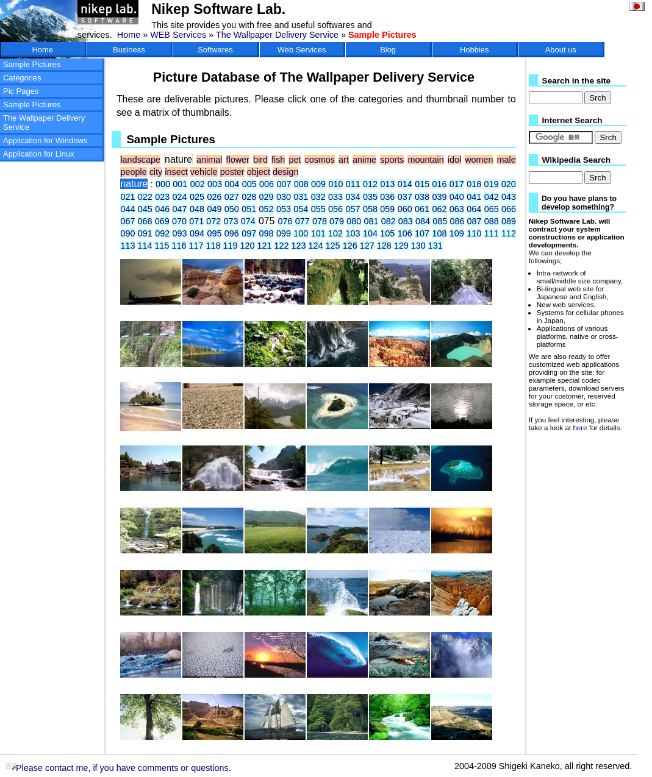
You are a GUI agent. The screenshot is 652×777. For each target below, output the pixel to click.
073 (231, 221)
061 (422, 209)
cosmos (319, 160)
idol (454, 160)
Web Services (302, 49)
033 (335, 197)
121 (264, 245)
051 (249, 209)
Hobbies (474, 49)
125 (333, 245)
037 (405, 197)
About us (560, 49)
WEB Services (178, 35)
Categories (22, 77)
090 (127, 233)
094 (197, 233)
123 (299, 245)
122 (281, 245)
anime (364, 160)
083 (405, 221)
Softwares (215, 49)
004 (231, 184)
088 (491, 221)
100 (300, 233)
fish (278, 160)
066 (508, 209)
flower (237, 160)
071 (196, 221)
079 (336, 221)
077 (302, 221)
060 (405, 209)
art (344, 160)
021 (127, 197)
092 (162, 233)
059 (387, 209)
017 (457, 184)
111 (491, 233)
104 (370, 233)
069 (162, 221)
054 (300, 209)
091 (145, 233)
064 (474, 209)
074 (248, 221)
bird (260, 160)
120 (247, 245)
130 (418, 245)
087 (474, 221)
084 (422, 221)
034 (353, 197)
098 (266, 233)
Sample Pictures (31, 64)
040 (457, 197)
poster (232, 172)
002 (197, 184)
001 (180, 184)
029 (266, 197)
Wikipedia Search (576, 160)
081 (371, 221)
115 (161, 245)
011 (353, 184)
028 (249, 197)
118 (213, 245)
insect (176, 172)
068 (145, 221)
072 (213, 221)
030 (283, 197)
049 (214, 209)
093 (180, 233)
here (580, 427)
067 (127, 221)
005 (249, 184)
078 (319, 221)
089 (508, 221)
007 (283, 184)
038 (422, 197)
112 (508, 233)
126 (350, 245)
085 (439, 221)
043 (508, 197)
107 (422, 233)
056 (335, 209)
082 (388, 221)
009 (318, 184)
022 (145, 197)
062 (439, 209)
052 (266, 209)
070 (179, 221)
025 (197, 197)
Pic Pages (20, 91)
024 (180, 197)
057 (353, 209)
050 (231, 209)
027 (231, 197)
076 (285, 221)
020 (508, 184)
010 (335, 184)
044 (127, 209)
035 (370, 197)
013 (387, 184)
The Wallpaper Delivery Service (277, 35)
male (506, 160)
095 (214, 233)
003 (214, 184)
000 (163, 184)
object (258, 172)
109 (457, 233)
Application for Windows (45, 140)
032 (318, 197)
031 (300, 197)
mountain (425, 160)
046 (162, 209)
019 (491, 184)
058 (370, 209)
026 (214, 197)
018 (474, 184)
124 (316, 245)
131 (435, 245)
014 (405, 184)
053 (283, 209)
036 (387, 197)
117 (195, 245)
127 (367, 245)
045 (145, 209)
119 (230, 245)
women (479, 160)
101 (318, 233)
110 (474, 233)
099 (283, 233)
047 (180, 209)
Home (128, 35)
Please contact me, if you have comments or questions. (118, 768)
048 (197, 209)
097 (249, 233)
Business (129, 49)
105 (387, 233)
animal (209, 160)
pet (294, 160)
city (156, 172)
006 (266, 184)
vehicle (204, 172)
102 (335, 233)
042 (491, 197)
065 (491, 209)
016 (439, 184)
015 (422, 184)
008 (301, 184)
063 (457, 209)
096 (231, 233)
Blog (388, 49)
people (133, 172)
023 (162, 197)
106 (405, 233)
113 (127, 245)
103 (353, 233)
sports (392, 160)
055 (318, 209)
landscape (140, 160)
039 (439, 197)
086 (457, 221)
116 (178, 245)
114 (144, 245)
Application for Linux (38, 153)
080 (353, 221)
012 (370, 184)
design (285, 172)
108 (439, 233)
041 (474, 197)
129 (401, 245)
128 (384, 245)
